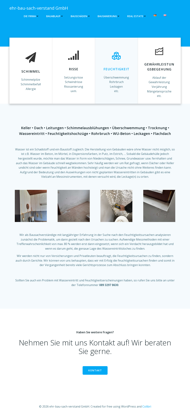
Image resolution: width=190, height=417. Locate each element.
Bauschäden (80, 16)
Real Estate (136, 16)
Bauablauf (55, 16)
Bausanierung (109, 16)
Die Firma (31, 16)
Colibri (146, 406)
